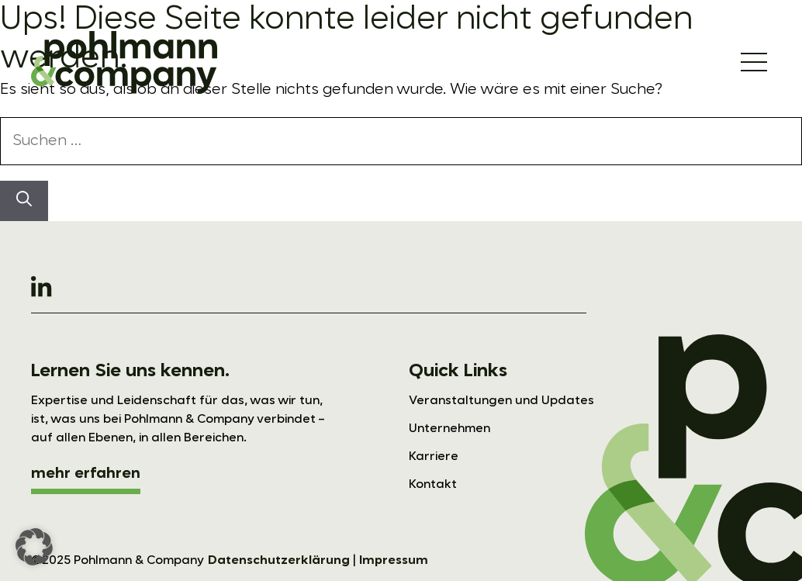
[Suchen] (24, 201)
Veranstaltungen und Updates (501, 401)
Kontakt (433, 485)
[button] (34, 547)
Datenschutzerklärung (279, 561)
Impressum (393, 561)
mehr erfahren (85, 474)
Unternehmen (449, 429)
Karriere (433, 457)
